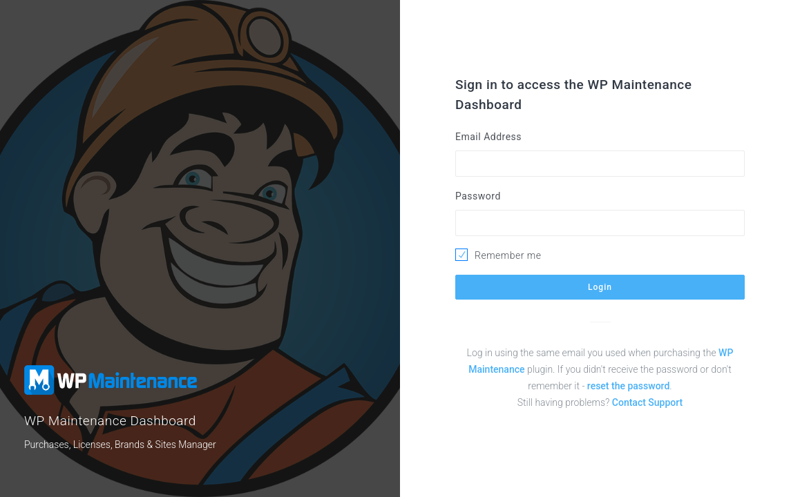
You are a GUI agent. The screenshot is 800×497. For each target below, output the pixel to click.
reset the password (628, 385)
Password (478, 196)
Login (600, 287)
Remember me (508, 255)
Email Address (488, 136)
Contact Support (647, 402)
